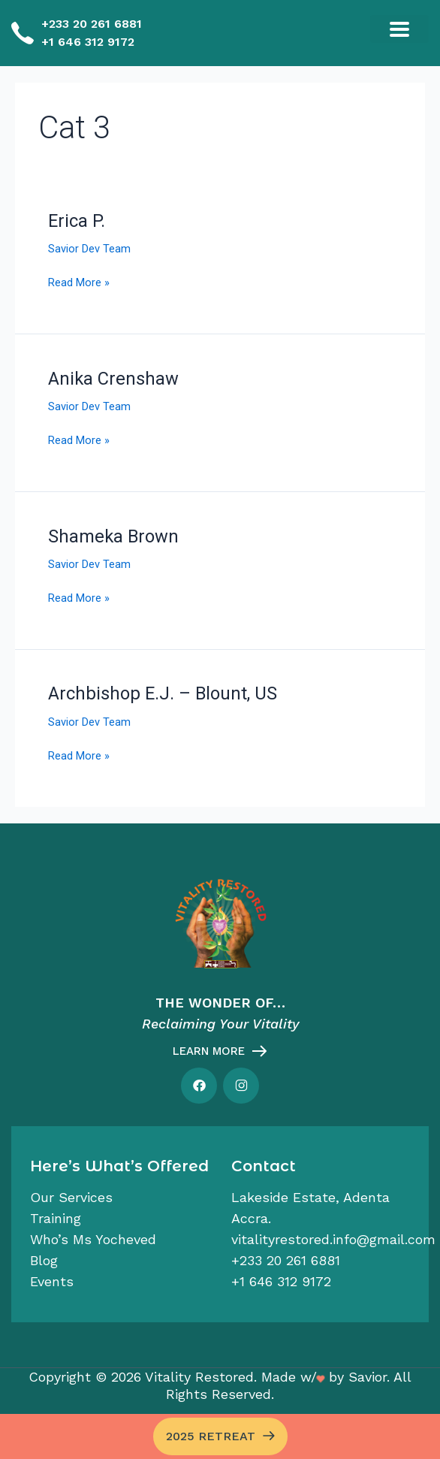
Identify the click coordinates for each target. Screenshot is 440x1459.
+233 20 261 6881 (91, 24)
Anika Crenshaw (113, 378)
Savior (367, 1377)
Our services (71, 1197)
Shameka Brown (113, 536)
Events (52, 1281)
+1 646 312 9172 (87, 42)
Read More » (79, 281)
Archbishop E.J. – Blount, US (162, 693)
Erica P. (76, 220)
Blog (44, 1260)
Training (55, 1218)
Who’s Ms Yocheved (93, 1239)
